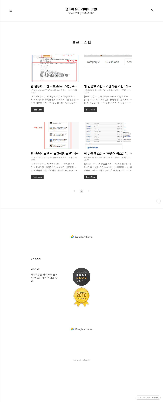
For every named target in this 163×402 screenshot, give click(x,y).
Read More (37, 145)
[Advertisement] (81, 43)
